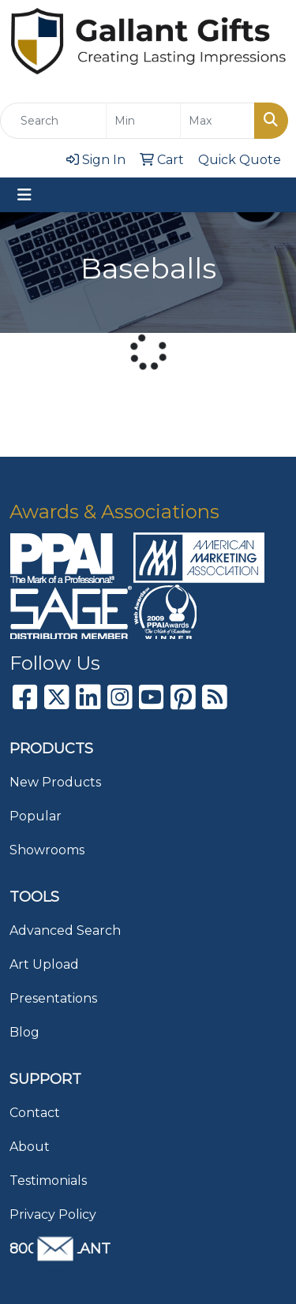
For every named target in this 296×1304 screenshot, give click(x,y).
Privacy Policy (52, 1214)
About (29, 1146)
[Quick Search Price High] (217, 121)
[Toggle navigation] (24, 195)
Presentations (53, 998)
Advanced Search (65, 930)
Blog (24, 1032)
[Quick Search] (53, 121)
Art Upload (44, 964)
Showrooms (46, 850)
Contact (34, 1112)
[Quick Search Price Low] (143, 121)
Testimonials (48, 1180)
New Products (55, 782)
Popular (35, 816)
